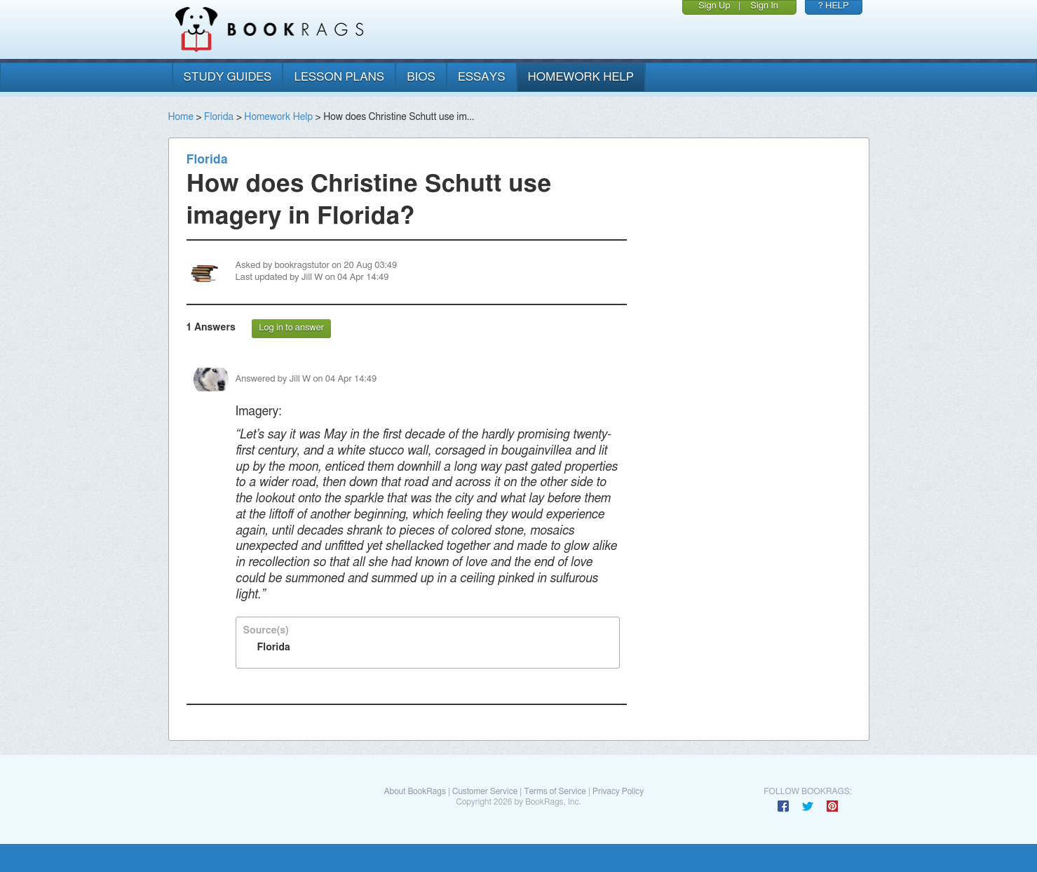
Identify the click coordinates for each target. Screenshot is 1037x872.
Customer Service (484, 791)
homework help (581, 77)
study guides (228, 77)
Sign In (764, 6)
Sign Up (714, 6)
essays (482, 77)
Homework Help (278, 117)
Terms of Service (555, 791)
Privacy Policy (618, 791)
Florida (218, 117)
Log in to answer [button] (291, 328)
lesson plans (339, 77)
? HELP (833, 6)
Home (181, 117)
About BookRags (414, 791)
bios (421, 77)
